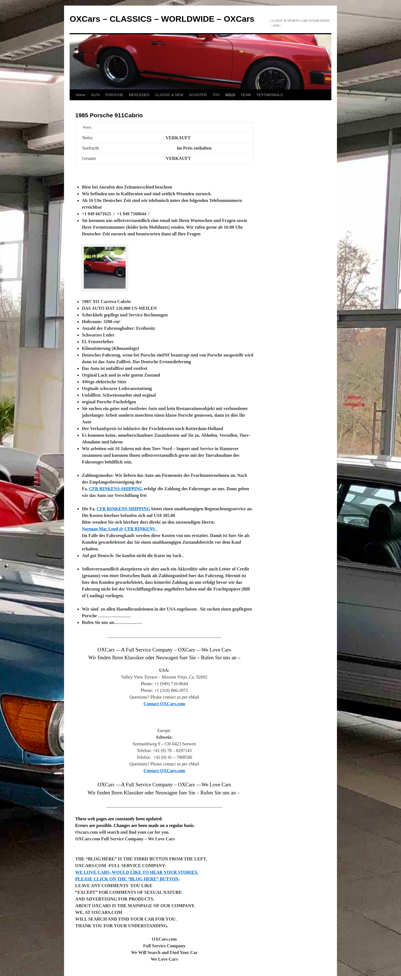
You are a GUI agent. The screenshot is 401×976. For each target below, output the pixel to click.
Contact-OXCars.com (164, 703)
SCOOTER (198, 95)
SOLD (230, 95)
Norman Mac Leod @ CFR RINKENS (120, 528)
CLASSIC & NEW (169, 95)
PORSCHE (114, 95)
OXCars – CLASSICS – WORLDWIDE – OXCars (162, 18)
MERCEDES (139, 95)
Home (80, 95)
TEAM (246, 95)
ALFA (95, 95)
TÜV (216, 95)
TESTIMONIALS (269, 95)
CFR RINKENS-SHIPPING (116, 488)
